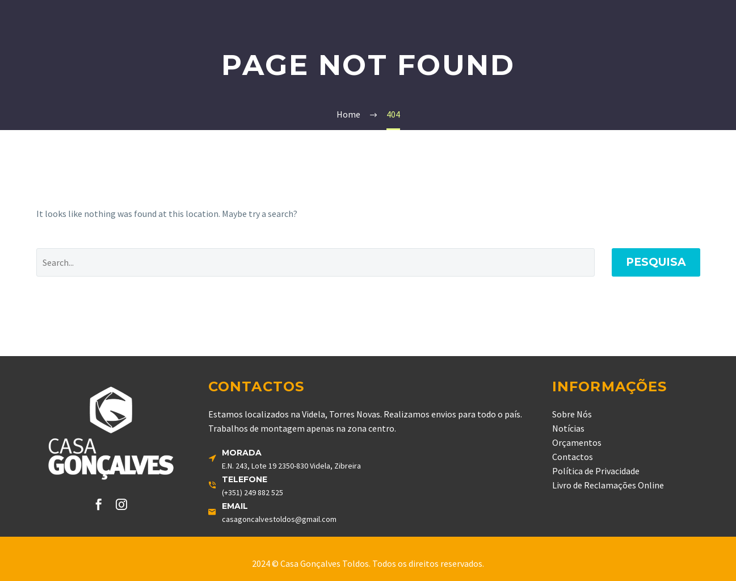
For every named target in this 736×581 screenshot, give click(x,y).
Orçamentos (577, 442)
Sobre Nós (572, 414)
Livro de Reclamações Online (608, 485)
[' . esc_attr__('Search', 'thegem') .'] (315, 262)
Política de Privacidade (596, 470)
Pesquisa (656, 262)
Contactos (572, 456)
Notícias (568, 428)
